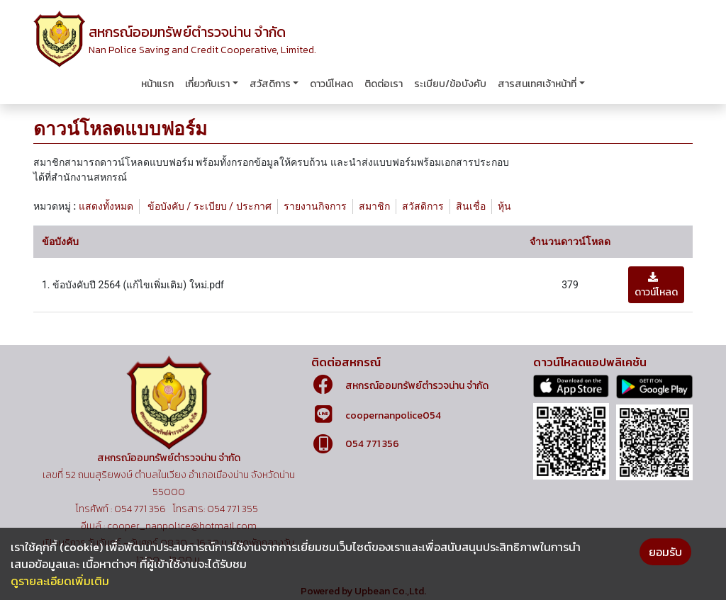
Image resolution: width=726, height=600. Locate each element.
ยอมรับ (665, 551)
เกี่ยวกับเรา (207, 84)
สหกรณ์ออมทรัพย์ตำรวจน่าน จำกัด (416, 385)
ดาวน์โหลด (331, 84)
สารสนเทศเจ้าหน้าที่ (537, 84)
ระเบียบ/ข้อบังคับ (450, 84)
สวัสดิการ (270, 84)
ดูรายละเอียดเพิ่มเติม (60, 580)
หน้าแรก (157, 84)
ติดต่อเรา (383, 84)
